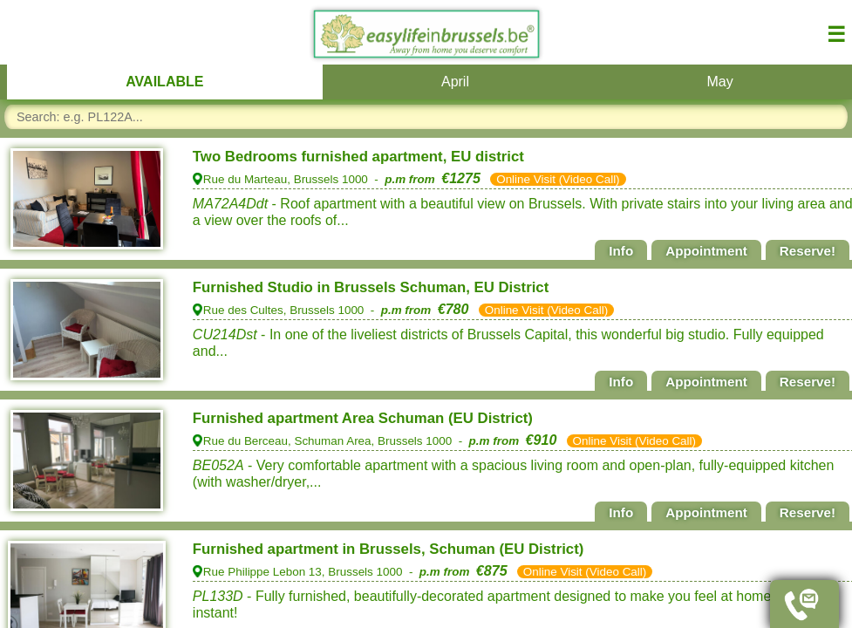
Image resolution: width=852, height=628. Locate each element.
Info (621, 250)
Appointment (706, 250)
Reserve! (807, 250)
